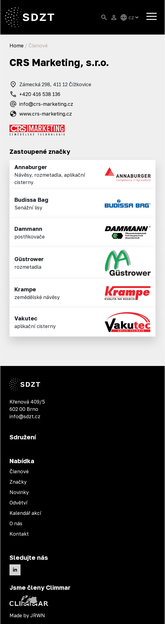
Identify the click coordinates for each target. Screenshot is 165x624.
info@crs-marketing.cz (41, 104)
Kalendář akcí (25, 513)
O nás (15, 523)
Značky (18, 482)
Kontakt (19, 534)
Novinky (19, 492)
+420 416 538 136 (34, 94)
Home (16, 45)
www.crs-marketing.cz (40, 113)
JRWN (37, 615)
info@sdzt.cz (24, 416)
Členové (19, 471)
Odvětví (18, 503)
